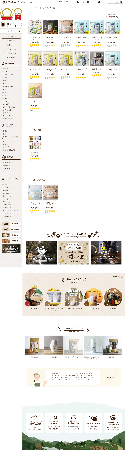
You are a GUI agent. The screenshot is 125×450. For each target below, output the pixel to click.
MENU (92, 2)
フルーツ (6, 95)
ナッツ (5, 71)
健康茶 (5, 98)
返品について (11, 45)
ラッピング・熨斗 (11, 49)
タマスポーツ (7, 207)
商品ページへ (111, 377)
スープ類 (6, 104)
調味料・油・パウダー (10, 107)
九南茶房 (6, 190)
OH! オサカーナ (8, 202)
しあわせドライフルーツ (10, 210)
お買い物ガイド (11, 36)
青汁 (4, 134)
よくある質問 (58, 2)
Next (28, 375)
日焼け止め (6, 165)
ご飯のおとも (7, 110)
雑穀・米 (6, 68)
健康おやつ (6, 113)
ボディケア (6, 168)
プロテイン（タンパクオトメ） (11, 137)
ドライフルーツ (8, 74)
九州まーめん (7, 216)
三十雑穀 (6, 187)
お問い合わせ (69, 2)
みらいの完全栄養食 (9, 150)
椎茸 (4, 83)
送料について (11, 40)
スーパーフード (8, 116)
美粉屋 (5, 131)
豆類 (4, 80)
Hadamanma (7, 204)
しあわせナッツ (8, 196)
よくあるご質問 (11, 53)
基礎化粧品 (6, 162)
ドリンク (6, 101)
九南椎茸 (6, 193)
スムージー (6, 144)
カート (103, 2)
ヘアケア (6, 171)
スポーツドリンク (8, 141)
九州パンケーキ (8, 199)
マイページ (81, 2)
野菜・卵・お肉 (8, 86)
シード (5, 77)
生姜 (4, 89)
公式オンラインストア (26, 2)
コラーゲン (6, 147)
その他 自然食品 (8, 118)
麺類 (4, 92)
